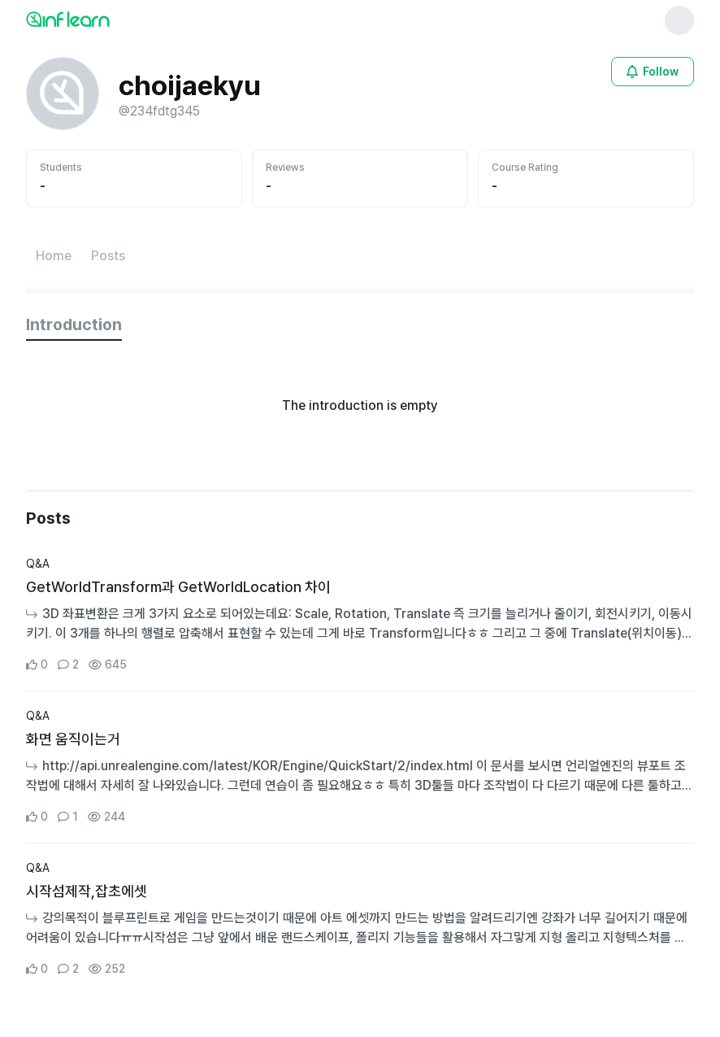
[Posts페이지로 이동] (108, 256)
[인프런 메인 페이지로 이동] (107, 19)
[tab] (74, 325)
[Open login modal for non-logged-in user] (652, 71)
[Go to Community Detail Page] (360, 615)
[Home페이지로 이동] (54, 256)
